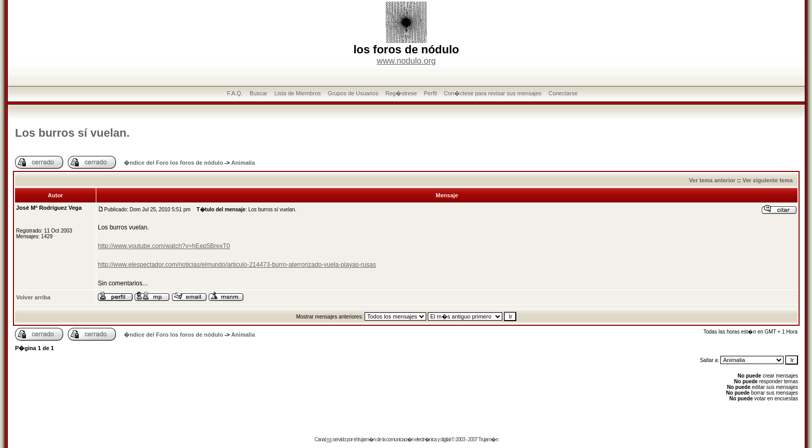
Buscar (258, 93)
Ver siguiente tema (768, 180)
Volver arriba (33, 297)
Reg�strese (401, 93)
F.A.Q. (235, 93)
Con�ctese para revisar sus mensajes (493, 93)
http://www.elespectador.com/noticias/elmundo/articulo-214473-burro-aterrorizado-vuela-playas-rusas (237, 264)
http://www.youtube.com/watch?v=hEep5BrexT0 (164, 246)
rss (328, 439)
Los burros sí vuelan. (72, 132)
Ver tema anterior (712, 180)
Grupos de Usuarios (353, 93)
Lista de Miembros (297, 93)
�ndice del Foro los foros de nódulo (173, 163)
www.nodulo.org (406, 60)
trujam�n (366, 439)
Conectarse (562, 93)
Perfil (430, 93)
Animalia (243, 163)
